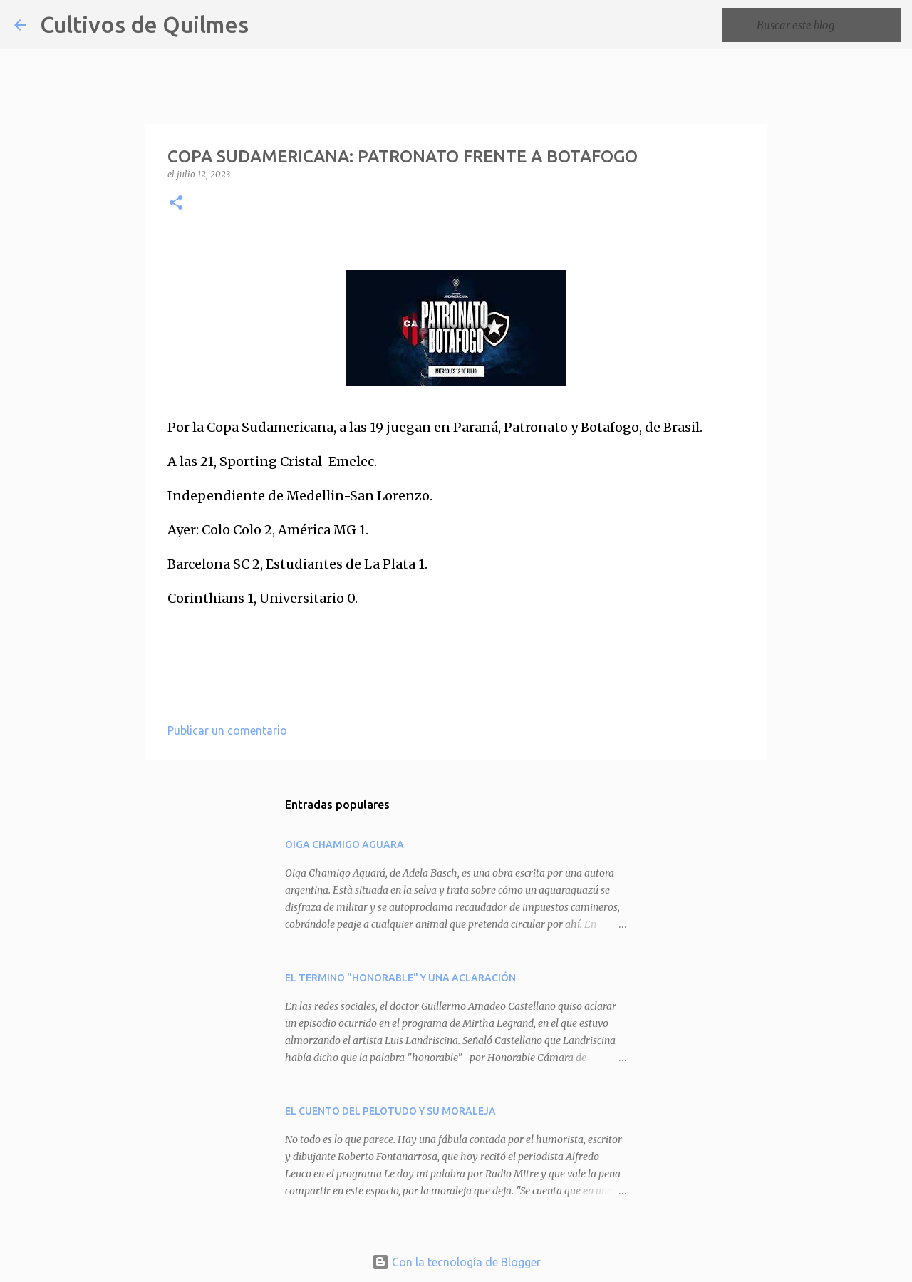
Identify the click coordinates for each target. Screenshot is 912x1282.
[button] (176, 203)
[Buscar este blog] (826, 25)
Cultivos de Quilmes (144, 24)
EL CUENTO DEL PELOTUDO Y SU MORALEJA (390, 1111)
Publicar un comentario (227, 730)
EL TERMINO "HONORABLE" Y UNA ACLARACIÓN (400, 977)
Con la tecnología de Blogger (456, 1262)
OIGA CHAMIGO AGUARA (344, 844)
